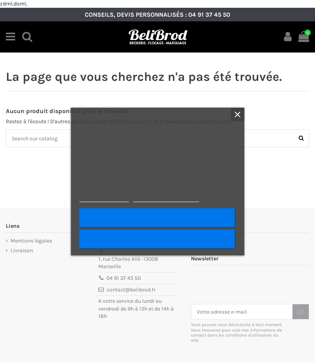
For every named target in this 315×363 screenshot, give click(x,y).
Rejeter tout (157, 239)
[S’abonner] (300, 311)
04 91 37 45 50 (209, 14)
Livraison (21, 250)
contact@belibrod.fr (131, 289)
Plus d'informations (104, 198)
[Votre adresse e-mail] (241, 311)
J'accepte (157, 218)
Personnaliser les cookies (166, 198)
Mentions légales (31, 240)
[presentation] (250, 285)
